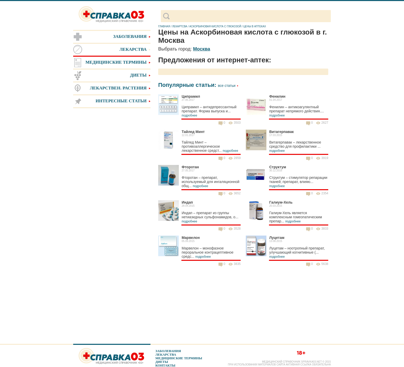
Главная (164, 26)
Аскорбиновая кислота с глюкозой (215, 26)
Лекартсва (179, 26)
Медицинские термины (178, 358)
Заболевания (168, 351)
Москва (201, 49)
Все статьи (228, 86)
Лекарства (165, 354)
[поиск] (250, 16)
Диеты (161, 362)
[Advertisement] (111, 190)
